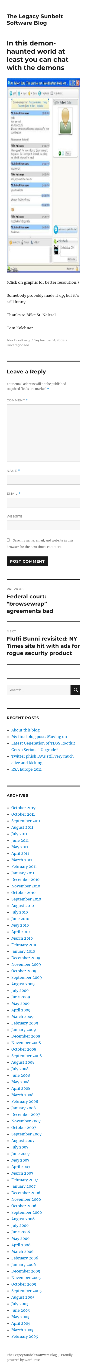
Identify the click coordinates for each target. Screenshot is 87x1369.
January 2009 (23, 1029)
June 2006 (20, 1232)
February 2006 (24, 1258)
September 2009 (26, 977)
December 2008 (25, 1036)
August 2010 (22, 905)
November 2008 (26, 1042)
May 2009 (20, 1003)
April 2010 (20, 931)
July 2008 (20, 1068)
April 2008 (20, 1088)
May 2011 (19, 847)
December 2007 (25, 1114)
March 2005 (22, 1330)
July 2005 (20, 1303)
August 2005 (23, 1297)
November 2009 (26, 964)
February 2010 (24, 944)
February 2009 (24, 1023)
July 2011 (19, 833)
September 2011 (25, 820)
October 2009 (23, 971)
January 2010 (23, 951)
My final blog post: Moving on (39, 736)
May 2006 (20, 1238)
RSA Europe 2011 (26, 769)
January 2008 (23, 1108)
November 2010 (25, 886)
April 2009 (21, 1010)
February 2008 (24, 1101)
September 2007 (26, 1134)
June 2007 (20, 1153)
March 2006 (22, 1251)
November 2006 (26, 1199)
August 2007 (22, 1140)
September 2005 (26, 1290)
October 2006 (23, 1205)
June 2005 (20, 1310)
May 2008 (20, 1081)
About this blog (25, 730)
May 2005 (20, 1316)
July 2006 (20, 1225)
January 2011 (22, 873)
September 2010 (26, 899)
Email (14, 494)
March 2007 (22, 1173)
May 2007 (20, 1160)
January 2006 (23, 1264)
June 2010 (20, 918)
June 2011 (20, 840)
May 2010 (20, 925)
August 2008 (23, 1062)
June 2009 (20, 997)
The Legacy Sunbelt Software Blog (35, 19)
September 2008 (26, 1055)
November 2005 (26, 1277)
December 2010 (25, 879)
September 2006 (26, 1212)
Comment (17, 400)
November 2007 (26, 1121)
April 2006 (21, 1245)
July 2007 (19, 1147)
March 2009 (22, 1016)
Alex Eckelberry (18, 340)
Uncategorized (18, 345)
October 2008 (23, 1049)
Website (15, 516)
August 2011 (22, 827)
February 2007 (24, 1179)
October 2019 (23, 807)
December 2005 (25, 1271)
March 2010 (22, 938)
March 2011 (21, 860)
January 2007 (23, 1186)
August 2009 (23, 984)
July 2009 (20, 990)
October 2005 (23, 1284)
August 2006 (23, 1219)
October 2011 (23, 814)
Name (13, 471)
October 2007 (23, 1127)
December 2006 (25, 1192)
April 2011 (20, 853)
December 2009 (25, 957)
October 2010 (23, 892)
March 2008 (22, 1095)
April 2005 (20, 1323)
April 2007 (20, 1166)
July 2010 (19, 912)
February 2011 (24, 866)
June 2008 (20, 1075)
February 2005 (24, 1336)
